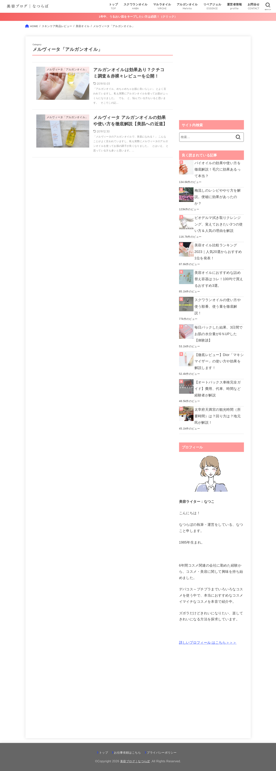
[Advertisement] (211, 83)
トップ (101, 752)
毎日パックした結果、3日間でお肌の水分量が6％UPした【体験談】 (218, 334)
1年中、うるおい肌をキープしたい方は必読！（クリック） (138, 17)
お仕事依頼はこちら (126, 752)
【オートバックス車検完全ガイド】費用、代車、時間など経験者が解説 (217, 388)
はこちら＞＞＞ (208, 642)
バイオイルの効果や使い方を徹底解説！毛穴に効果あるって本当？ (217, 170)
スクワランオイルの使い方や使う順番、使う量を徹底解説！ (217, 307)
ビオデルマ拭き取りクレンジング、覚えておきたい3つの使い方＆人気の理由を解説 (218, 225)
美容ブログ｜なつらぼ (135, 761)
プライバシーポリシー (163, 752)
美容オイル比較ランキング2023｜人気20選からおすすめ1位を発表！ (219, 252)
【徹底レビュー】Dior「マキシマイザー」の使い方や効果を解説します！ (219, 361)
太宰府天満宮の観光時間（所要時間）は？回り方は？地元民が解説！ (217, 416)
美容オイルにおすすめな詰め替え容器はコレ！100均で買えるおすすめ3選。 (218, 279)
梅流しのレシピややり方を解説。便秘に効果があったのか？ (217, 197)
